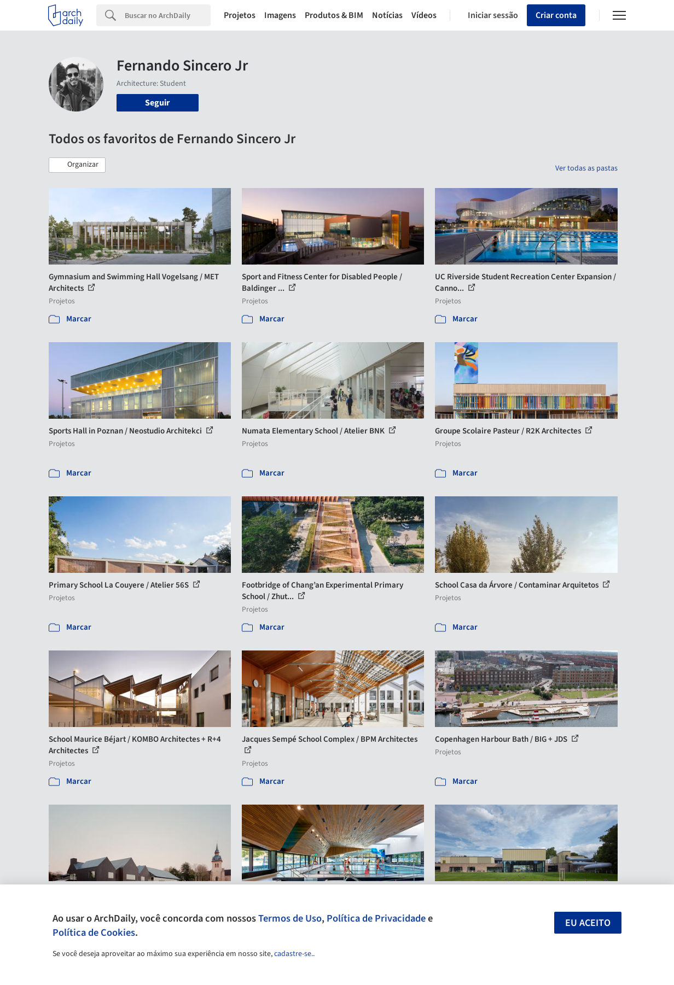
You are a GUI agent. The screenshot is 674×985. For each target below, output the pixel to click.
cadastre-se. (293, 953)
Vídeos (424, 15)
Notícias (387, 15)
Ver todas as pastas (586, 168)
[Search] (168, 15)
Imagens (280, 15)
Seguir (157, 103)
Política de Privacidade (376, 918)
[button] (77, 165)
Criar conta (556, 15)
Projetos (239, 15)
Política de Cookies (94, 932)
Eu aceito (588, 923)
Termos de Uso (290, 918)
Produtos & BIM (334, 15)
